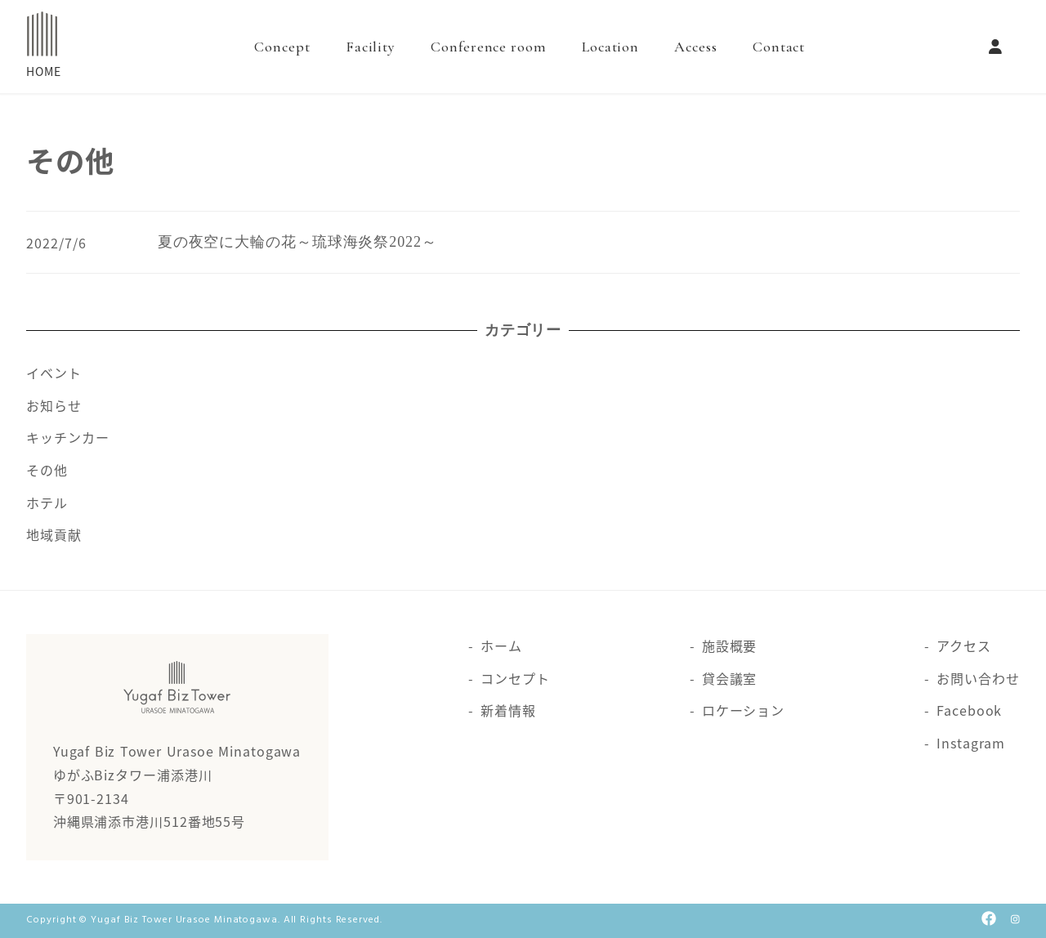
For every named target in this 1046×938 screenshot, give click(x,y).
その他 (47, 470)
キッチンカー (67, 437)
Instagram (970, 743)
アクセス (963, 645)
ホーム (501, 645)
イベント (54, 372)
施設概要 (730, 645)
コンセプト (515, 678)
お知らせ (54, 405)
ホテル (47, 502)
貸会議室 (730, 678)
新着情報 (508, 710)
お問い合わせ (977, 678)
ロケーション (743, 710)
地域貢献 (54, 534)
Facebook (969, 710)
